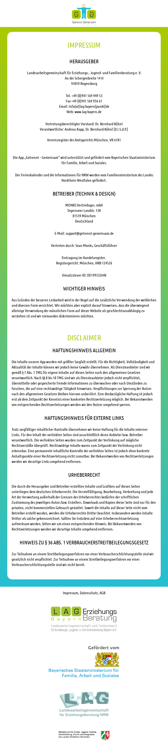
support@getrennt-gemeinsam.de (90, 233)
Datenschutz (89, 592)
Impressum (70, 592)
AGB (102, 592)
